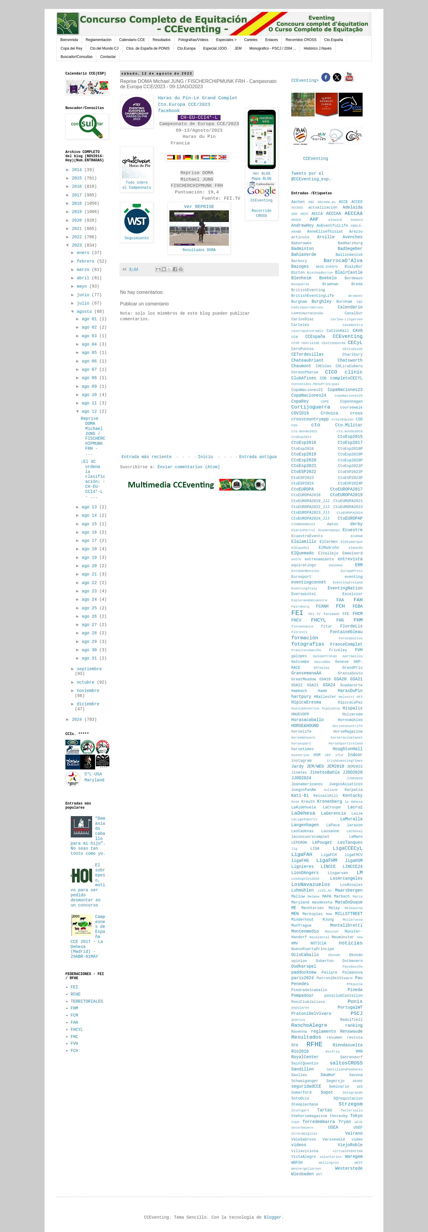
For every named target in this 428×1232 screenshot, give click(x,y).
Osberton (324, 961)
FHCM (358, 613)
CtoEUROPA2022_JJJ (310, 507)
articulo (300, 237)
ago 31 (90, 658)
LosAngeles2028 (305, 879)
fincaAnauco (302, 626)
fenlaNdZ (331, 614)
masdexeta (322, 902)
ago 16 (90, 532)
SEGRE (358, 1081)
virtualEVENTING (348, 1151)
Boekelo (328, 278)
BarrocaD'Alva (343, 261)
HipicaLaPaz (350, 703)
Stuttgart (300, 1110)
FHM (74, 1008)
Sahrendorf (351, 1057)
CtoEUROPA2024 (350, 513)
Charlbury (352, 355)
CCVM (295, 343)
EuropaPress (352, 571)
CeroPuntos (302, 349)
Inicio (205, 457)
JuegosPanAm (303, 790)
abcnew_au (327, 202)
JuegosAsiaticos (346, 784)
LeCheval (355, 831)
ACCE (343, 202)
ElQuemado (302, 553)
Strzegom (351, 1104)
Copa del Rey (71, 48)
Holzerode (352, 714)
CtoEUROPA (302, 489)
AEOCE (296, 220)
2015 (78, 178)
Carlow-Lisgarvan (347, 319)
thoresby (338, 1116)
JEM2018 (335, 766)
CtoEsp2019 (303, 454)
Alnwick (335, 220)
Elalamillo (303, 541)
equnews (336, 565)
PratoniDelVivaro (311, 1013)
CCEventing (262, 200)
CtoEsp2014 (301, 437)
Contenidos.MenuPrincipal (315, 384)
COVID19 (300, 413)
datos (332, 524)
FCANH (322, 606)
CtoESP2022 (303, 471)
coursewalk (351, 408)
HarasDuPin (350, 690)
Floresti (299, 632)
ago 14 (90, 515)
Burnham (344, 302)
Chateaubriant (307, 360)
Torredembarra (318, 1121)
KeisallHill (326, 796)
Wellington (329, 1163)
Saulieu (299, 1075)
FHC (74, 1036)
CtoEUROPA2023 (348, 507)
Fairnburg (300, 606)
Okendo (334, 955)
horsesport (301, 743)
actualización (322, 208)
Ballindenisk (349, 255)
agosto (85, 311)
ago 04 (90, 344)
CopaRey (300, 401)
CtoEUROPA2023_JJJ (310, 513)
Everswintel (303, 594)
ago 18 (90, 549)
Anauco (357, 220)
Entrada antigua (258, 457)
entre (296, 559)
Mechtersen (312, 908)
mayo (83, 286)
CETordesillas (307, 354)
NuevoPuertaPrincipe (312, 949)
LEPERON (299, 843)
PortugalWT (350, 1007)
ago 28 (90, 633)
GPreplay (322, 668)
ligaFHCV (354, 855)
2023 (78, 245)
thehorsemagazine (309, 1116)
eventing (354, 577)
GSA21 (356, 679)
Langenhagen (305, 825)
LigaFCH (329, 855)
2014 (78, 170)
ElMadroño (329, 548)
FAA (340, 600)
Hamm (322, 691)
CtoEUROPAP (350, 518)
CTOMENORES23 (303, 524)
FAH (74, 1022)
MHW (329, 914)
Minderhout (302, 920)
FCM (74, 1015)
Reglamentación (98, 40)
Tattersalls (352, 1110)
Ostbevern (352, 961)
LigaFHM (326, 860)
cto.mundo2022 (304, 431)
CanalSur (354, 313)
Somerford (301, 1093)
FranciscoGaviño (306, 650)
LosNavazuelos (310, 884)
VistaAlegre (303, 1157)
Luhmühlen (302, 890)
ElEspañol (300, 548)
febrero (87, 261)
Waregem (354, 1156)
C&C (360, 302)
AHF (314, 219)
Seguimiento (137, 238)
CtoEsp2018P (350, 449)
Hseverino (300, 755)
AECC (304, 214)
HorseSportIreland (346, 743)
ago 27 (90, 624)
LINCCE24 (353, 866)
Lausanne (330, 831)
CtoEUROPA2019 (346, 495)
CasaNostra (353, 325)
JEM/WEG (315, 766)
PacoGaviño (353, 966)
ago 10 (90, 394)
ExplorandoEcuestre (309, 600)
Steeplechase (304, 1104)
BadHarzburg (350, 243)
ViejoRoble (350, 1145)
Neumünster (343, 937)
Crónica (329, 413)
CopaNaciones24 (308, 395)
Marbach (342, 897)
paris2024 (302, 978)
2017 (78, 195)
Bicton (298, 273)
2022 (78, 237)
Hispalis (353, 708)
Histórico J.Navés (317, 48)
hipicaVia (331, 708)
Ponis (355, 1001)
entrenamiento (319, 559)
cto (315, 425)
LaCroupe (332, 807)
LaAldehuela (303, 807)
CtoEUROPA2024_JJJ (310, 519)
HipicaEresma (306, 702)
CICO (331, 372)
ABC (311, 202)
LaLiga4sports (304, 819)
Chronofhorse (304, 372)
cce (294, 337)
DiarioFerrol (303, 530)
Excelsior (352, 594)
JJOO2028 (355, 778)
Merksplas (312, 914)
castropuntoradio (307, 331)
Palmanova (352, 973)
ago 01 (90, 319)
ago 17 (90, 540)
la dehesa (353, 802)
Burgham (299, 302)
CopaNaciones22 (307, 390)
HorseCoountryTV (348, 726)
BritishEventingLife (312, 296)
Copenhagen (351, 402)
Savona (356, 1075)
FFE (345, 614)
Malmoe (314, 896)
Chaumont (301, 366)
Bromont (356, 296)
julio (84, 303)
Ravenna (299, 1032)
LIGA (314, 849)
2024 (78, 719)
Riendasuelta (348, 1045)
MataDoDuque (349, 902)
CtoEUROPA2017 (346, 489)
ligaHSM (354, 860)
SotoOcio (300, 1099)
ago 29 (90, 641)
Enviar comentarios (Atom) (189, 467)
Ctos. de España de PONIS (148, 48)
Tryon (345, 1121)
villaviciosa (304, 1151)
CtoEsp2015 (350, 436)
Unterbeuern (302, 1128)
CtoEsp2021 (303, 465)
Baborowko (301, 243)
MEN (295, 913)
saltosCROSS (346, 1063)
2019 (78, 211)
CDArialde (310, 343)
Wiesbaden (302, 1174)
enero (84, 252)
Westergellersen (306, 1169)
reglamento (323, 1031)
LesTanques (350, 842)
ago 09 (90, 386)
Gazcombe (322, 662)
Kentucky (353, 795)
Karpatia (354, 790)
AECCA (317, 214)
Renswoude (351, 1031)
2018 (78, 203)
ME (293, 908)
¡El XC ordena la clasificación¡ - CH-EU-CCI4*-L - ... (93, 479)
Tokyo (356, 1115)
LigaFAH (301, 854)
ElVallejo (328, 553)
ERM (359, 565)
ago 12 (90, 411)
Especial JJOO (215, 48)
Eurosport (301, 577)
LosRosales (351, 885)
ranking (354, 1025)
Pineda (355, 990)
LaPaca (333, 825)
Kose (295, 802)
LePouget (322, 842)
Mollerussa (353, 920)
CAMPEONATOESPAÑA (307, 313)
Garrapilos (353, 656)
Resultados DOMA (199, 250)
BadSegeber (350, 248)
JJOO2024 (301, 778)
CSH (294, 425)
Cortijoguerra (310, 407)
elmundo (356, 548)
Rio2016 (300, 1051)
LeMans (356, 837)
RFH (294, 1045)
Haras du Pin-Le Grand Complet (197, 98)
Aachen (298, 202)
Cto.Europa (186, 48)
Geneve (341, 662)
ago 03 (90, 336)
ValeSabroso (303, 1140)
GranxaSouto (350, 673)
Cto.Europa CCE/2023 (184, 104)
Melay (334, 908)
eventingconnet (308, 582)
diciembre (88, 704)
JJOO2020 (353, 772)
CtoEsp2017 (350, 442)
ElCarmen (328, 542)
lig (294, 849)
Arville (326, 237)
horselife (301, 732)
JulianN (330, 790)
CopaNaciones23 (345, 389)
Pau (359, 978)
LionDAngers (305, 872)
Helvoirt (347, 697)
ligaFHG (300, 860)
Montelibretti (346, 925)
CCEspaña (315, 336)
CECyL (355, 343)
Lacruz (355, 807)
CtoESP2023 (302, 478)
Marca (358, 896)
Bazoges (300, 266)
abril (84, 278)
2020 (78, 220)
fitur (326, 626)
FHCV (296, 620)
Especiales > (226, 40)
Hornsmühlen (350, 720)
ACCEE (357, 202)
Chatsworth (350, 360)
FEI (74, 987)
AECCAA (333, 213)
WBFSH (297, 1163)
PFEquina (355, 984)
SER (360, 1087)
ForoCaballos (351, 638)
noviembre (88, 690)
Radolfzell (351, 1020)
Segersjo (335, 1081)
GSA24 (329, 685)
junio (84, 295)
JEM (238, 48)
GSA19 (325, 679)
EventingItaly (304, 588)
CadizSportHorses (307, 307)
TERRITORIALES (87, 1001)
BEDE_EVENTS (327, 267)
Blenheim (301, 278)
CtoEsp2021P (350, 466)
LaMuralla (351, 819)
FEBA (358, 606)
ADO (294, 214)
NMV (294, 943)
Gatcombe (300, 662)
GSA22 (297, 685)
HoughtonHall (348, 749)
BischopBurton (320, 273)
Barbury (299, 261)
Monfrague (301, 926)
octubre (87, 682)
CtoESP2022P (350, 472)
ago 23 (90, 591)
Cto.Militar (349, 425)
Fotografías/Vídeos (193, 40)
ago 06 (90, 361)
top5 (295, 1122)
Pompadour (302, 995)
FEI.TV (314, 614)
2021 (78, 228)
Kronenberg (329, 801)
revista (355, 1038)
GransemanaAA (306, 673)
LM (360, 873)
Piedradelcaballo (309, 990)
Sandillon (302, 1069)
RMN (359, 1052)
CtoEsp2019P (350, 454)
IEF (328, 755)
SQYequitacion (348, 1099)
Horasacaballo (307, 719)
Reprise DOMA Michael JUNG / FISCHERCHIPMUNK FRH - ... (93, 436)
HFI (360, 697)
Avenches (353, 237)
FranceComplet (346, 644)
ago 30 (90, 650)
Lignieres (302, 866)
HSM (317, 755)
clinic (354, 372)
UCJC (359, 1122)
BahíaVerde (303, 254)
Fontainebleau (346, 632)
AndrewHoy (302, 225)
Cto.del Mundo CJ (104, 48)
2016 (78, 186)
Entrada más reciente (146, 457)
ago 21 (90, 574)
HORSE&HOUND (305, 725)
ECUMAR (357, 536)
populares (300, 1007)
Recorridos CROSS (301, 40)
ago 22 (90, 582)
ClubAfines (303, 378)
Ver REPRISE (199, 206)
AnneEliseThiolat (325, 232)
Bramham (330, 284)
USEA (333, 1127)
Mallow (298, 897)
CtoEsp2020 (303, 460)
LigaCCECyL (348, 848)
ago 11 (90, 403)
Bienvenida (69, 40)
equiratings (303, 565)
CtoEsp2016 (303, 442)
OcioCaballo (305, 954)
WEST (359, 1163)
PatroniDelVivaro (335, 978)
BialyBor (354, 267)
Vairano (354, 1133)
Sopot (327, 1092)
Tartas (324, 1110)
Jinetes (299, 773)
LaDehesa (303, 813)
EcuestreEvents (307, 536)
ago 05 (90, 352)
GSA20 (340, 679)
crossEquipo (343, 419)
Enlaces (271, 40)
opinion (299, 961)
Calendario (350, 307)
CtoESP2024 (302, 484)
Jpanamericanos (307, 784)
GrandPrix (352, 668)
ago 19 (90, 557)
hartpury (301, 696)
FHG (340, 620)
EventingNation (345, 588)
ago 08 (90, 378)
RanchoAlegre (309, 1025)
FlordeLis (351, 626)
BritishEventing (308, 290)
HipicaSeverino (305, 708)
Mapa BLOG (262, 179)
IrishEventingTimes (345, 761)
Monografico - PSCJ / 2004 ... (272, 48)
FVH (74, 1043)
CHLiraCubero (349, 366)
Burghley (321, 301)
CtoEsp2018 (302, 449)
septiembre (89, 669)
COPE (325, 401)
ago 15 (90, 524)
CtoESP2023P (350, 478)
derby (356, 524)
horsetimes (302, 749)
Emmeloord (352, 553)
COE (323, 378)
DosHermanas (329, 530)
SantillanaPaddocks (345, 1069)
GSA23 (312, 685)
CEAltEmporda (334, 343)
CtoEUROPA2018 (305, 495)
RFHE (76, 994)
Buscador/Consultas (76, 57)
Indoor (355, 755)
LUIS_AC (325, 890)
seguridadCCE (306, 1086)
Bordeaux (354, 278)
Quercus (298, 1020)
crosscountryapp (310, 419)
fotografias (307, 644)
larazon (355, 825)
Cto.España (333, 40)
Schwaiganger (304, 1081)
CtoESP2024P (350, 484)
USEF (358, 1128)
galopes (299, 656)
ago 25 (90, 608)
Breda (357, 284)
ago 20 (90, 566)
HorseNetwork (303, 737)
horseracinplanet (347, 737)
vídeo (357, 1140)
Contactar (108, 57)
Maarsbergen (349, 890)
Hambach (299, 691)
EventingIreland (348, 582)
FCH (74, 1050)
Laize (357, 814)
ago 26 (90, 616)
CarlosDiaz (302, 319)
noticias (351, 943)
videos (298, 1145)
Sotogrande (353, 1092)
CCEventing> (306, 80)
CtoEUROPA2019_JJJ (310, 501)
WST (319, 1174)
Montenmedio (305, 931)
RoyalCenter (305, 1057)
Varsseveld (333, 1140)
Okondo (356, 955)
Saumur (327, 1074)
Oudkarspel (303, 966)
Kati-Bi (300, 795)
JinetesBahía (325, 772)
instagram (301, 761)
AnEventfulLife (332, 226)
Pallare (329, 973)
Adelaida (353, 207)
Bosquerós (300, 284)
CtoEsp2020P (350, 460)
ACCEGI (297, 207)
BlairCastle (349, 272)
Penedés (300, 984)
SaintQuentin (304, 1063)
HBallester (325, 697)
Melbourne (354, 908)
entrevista (350, 559)
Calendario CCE (132, 40)
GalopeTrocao (325, 656)
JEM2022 (355, 767)
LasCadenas (302, 831)
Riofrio (332, 1051)
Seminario (339, 1087)
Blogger (272, 1217)
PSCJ (357, 1013)
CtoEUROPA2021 (348, 501)
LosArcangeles (346, 878)
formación (304, 638)
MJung (328, 920)
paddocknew (303, 972)
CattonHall (338, 331)
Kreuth (308, 802)
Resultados (162, 40)
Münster (332, 931)
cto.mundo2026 (350, 431)
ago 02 (90, 327)
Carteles (251, 40)
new (360, 937)
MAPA (326, 897)
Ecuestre (353, 530)
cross (356, 413)
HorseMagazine (348, 732)
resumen (334, 1038)
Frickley (338, 650)
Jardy (297, 766)
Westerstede (349, 1168)
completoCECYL (346, 378)
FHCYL (77, 1029)
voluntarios (331, 1157)
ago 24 (90, 599)
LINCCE (328, 866)
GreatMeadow (303, 679)
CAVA (358, 330)
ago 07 (90, 369)
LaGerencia (333, 813)
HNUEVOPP (300, 714)
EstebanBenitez (305, 571)
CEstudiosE (353, 349)
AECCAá (354, 213)
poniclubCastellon (344, 996)
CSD (359, 419)
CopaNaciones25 (349, 395)
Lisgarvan (338, 873)
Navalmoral (319, 937)
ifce (339, 755)
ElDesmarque (352, 542)
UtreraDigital (304, 1133)
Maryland (300, 902)
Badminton (302, 248)
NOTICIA (318, 943)
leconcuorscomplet (310, 837)
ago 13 (90, 507)
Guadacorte (351, 685)
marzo (84, 269)
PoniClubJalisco (308, 1002)
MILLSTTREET (349, 913)
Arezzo (356, 232)
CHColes (323, 366)
